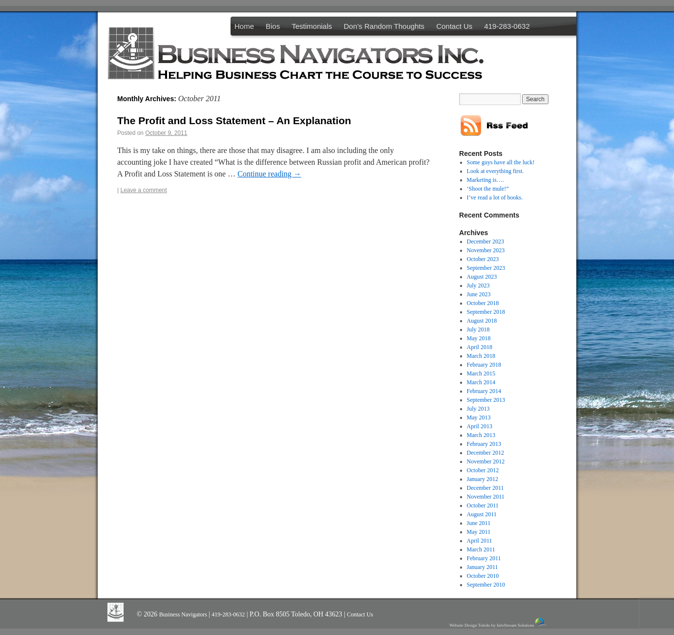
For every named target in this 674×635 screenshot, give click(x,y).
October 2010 (483, 575)
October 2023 (483, 259)
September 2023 (486, 267)
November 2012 (486, 461)
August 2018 (482, 320)
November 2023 (486, 250)
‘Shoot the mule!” (488, 188)
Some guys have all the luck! (501, 162)
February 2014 (484, 391)
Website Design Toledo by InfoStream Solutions (498, 622)
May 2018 (479, 338)
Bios (273, 26)
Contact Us (454, 26)
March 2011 (481, 549)
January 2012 (482, 479)
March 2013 (481, 435)
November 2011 (486, 496)
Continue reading (269, 174)
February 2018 (484, 364)
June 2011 (479, 523)
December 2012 (485, 452)
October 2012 (483, 470)
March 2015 (481, 373)
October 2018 (483, 303)
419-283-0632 (506, 26)
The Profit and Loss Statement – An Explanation (234, 120)
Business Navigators (184, 614)
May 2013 (479, 417)
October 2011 (483, 505)
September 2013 (486, 399)
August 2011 (482, 514)
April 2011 (479, 540)
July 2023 (478, 285)
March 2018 (481, 355)
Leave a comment (143, 190)
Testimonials (312, 26)
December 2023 (485, 241)
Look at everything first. (495, 171)
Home (244, 26)
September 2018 (486, 311)
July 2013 (478, 408)
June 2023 (479, 294)
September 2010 (486, 584)
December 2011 (485, 487)
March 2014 (481, 382)
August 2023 (482, 276)
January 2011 (482, 567)
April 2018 (479, 347)
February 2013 (484, 443)
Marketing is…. (485, 179)
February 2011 (484, 558)
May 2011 (479, 531)
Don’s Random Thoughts (384, 26)
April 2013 (479, 426)
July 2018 (478, 329)
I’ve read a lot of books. (495, 197)
